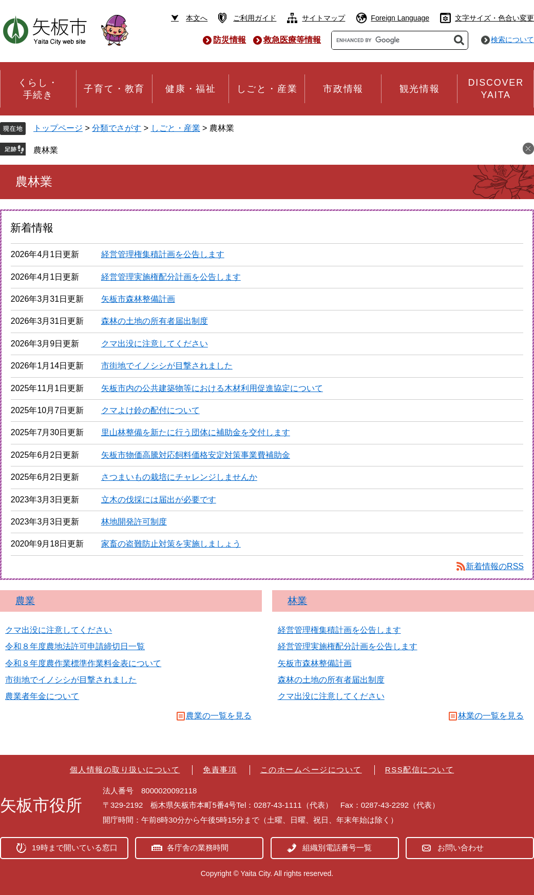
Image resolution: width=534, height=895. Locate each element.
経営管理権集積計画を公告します (162, 254)
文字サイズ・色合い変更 (494, 18)
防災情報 (229, 39)
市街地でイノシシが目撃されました (167, 365)
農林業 (45, 150)
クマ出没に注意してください (154, 343)
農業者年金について (42, 696)
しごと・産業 (175, 128)
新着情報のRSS (495, 566)
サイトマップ (323, 18)
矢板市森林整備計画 (138, 299)
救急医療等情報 (292, 39)
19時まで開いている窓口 (75, 847)
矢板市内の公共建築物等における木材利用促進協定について (212, 388)
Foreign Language (400, 18)
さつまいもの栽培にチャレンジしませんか (179, 477)
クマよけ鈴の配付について (150, 410)
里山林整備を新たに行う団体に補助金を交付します (195, 432)
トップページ (58, 128)
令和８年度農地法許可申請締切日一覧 (75, 646)
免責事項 (220, 769)
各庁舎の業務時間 (197, 847)
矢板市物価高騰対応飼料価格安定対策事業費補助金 (195, 455)
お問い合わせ (460, 847)
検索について (512, 39)
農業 (25, 600)
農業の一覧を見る (219, 715)
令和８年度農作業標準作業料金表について (83, 663)
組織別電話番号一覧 (337, 847)
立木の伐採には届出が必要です (158, 499)
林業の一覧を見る (491, 715)
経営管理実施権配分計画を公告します (171, 277)
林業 (297, 600)
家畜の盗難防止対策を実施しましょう (171, 543)
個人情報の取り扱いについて (125, 769)
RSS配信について (419, 769)
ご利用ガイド (254, 18)
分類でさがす (116, 128)
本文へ (196, 18)
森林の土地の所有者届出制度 (154, 321)
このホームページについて (311, 769)
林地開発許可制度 (134, 521)
